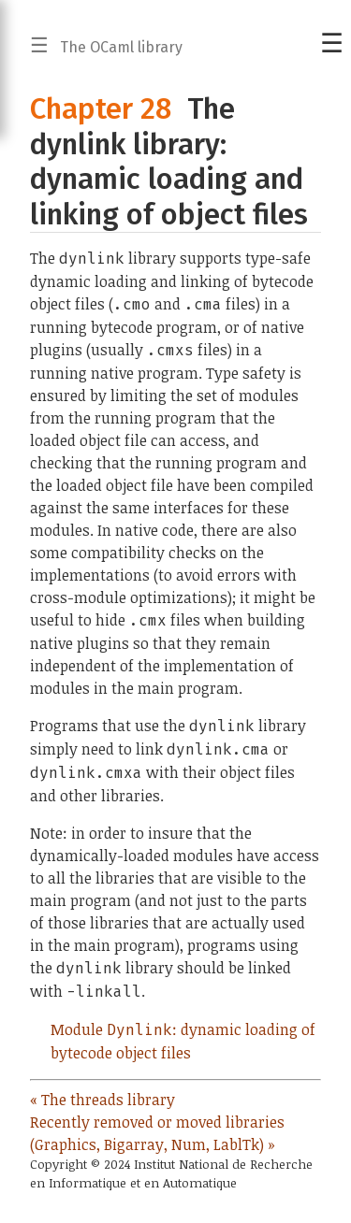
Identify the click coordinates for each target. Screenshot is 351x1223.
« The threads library (102, 1099)
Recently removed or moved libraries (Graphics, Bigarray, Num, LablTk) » (157, 1133)
